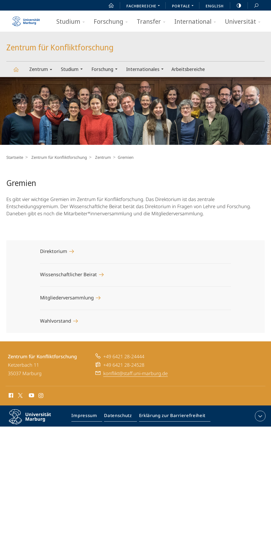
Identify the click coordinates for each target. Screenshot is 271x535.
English (215, 5)
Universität (244, 22)
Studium (72, 22)
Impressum (87, 417)
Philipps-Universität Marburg (34, 421)
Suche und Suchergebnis (253, 5)
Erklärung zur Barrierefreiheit (170, 417)
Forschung (112, 22)
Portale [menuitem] (184, 6)
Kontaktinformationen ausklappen (259, 416)
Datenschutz (119, 417)
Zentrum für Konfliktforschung (19, 72)
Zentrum (42, 70)
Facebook (10, 396)
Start (108, 5)
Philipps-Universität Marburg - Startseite (26, 19)
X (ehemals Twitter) (19, 395)
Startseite (14, 157)
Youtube (31, 396)
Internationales (146, 70)
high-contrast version (236, 5)
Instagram (41, 396)
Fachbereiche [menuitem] (144, 6)
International (196, 22)
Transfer (153, 22)
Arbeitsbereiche (188, 69)
